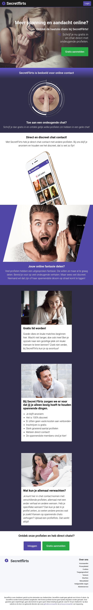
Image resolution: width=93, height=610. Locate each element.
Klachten (85, 578)
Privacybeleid (83, 566)
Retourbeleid (84, 581)
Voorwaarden (83, 563)
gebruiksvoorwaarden (51, 604)
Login (87, 3)
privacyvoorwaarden (66, 604)
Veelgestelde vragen (81, 584)
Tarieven (85, 575)
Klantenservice (83, 587)
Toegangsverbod (82, 572)
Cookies (85, 569)
